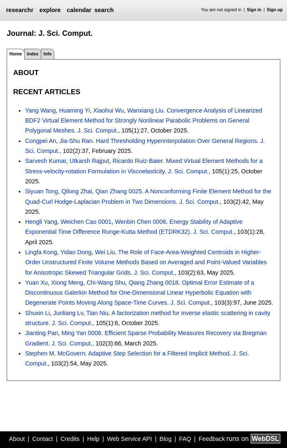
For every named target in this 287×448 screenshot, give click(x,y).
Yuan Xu (36, 282)
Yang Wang (40, 110)
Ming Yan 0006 (81, 333)
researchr (19, 10)
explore (49, 10)
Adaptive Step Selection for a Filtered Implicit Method (158, 353)
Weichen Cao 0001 (85, 221)
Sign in (254, 10)
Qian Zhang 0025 (119, 191)
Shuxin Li (37, 313)
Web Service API (129, 438)
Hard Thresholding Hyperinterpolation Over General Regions (176, 141)
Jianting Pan (41, 333)
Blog (165, 438)
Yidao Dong (76, 252)
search (103, 10)
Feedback (212, 438)
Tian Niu (97, 313)
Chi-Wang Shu (105, 282)
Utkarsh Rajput (89, 161)
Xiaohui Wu (108, 110)
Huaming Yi (74, 110)
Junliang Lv (68, 313)
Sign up (275, 10)
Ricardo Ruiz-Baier (138, 161)
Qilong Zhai (76, 191)
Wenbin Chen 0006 (140, 221)
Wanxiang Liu (145, 110)
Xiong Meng (67, 282)
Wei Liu (105, 252)
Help (93, 438)
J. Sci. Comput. (98, 130)
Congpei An (40, 141)
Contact (42, 438)
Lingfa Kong (41, 252)
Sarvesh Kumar (45, 161)
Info (47, 53)
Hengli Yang (41, 221)
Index (32, 53)
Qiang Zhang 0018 (153, 282)
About (17, 438)
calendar (79, 10)
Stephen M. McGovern (55, 353)
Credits (70, 438)
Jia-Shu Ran (76, 141)
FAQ (185, 438)
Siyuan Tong (41, 191)
